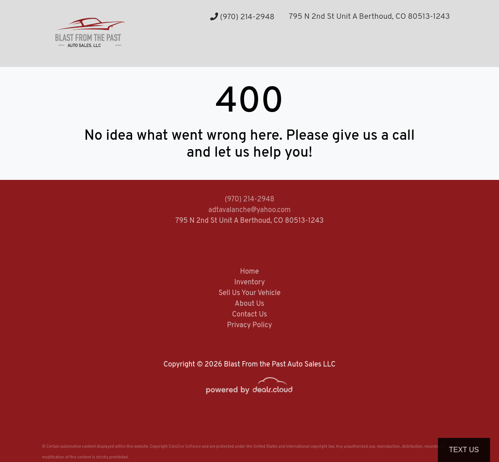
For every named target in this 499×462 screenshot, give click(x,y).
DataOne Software (185, 446)
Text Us (464, 450)
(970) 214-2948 (242, 17)
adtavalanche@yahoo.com (249, 210)
